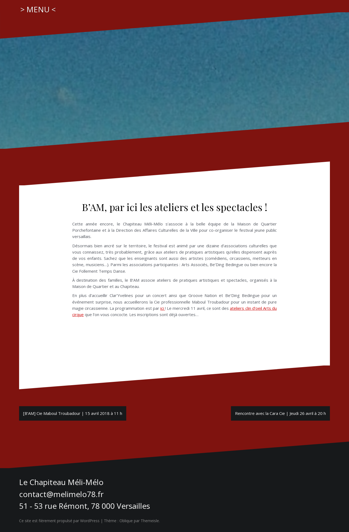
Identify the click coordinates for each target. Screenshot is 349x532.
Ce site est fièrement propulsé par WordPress (59, 520)
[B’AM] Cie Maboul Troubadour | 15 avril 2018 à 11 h (72, 413)
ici (162, 308)
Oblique (126, 520)
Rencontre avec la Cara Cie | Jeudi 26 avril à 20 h (280, 413)
